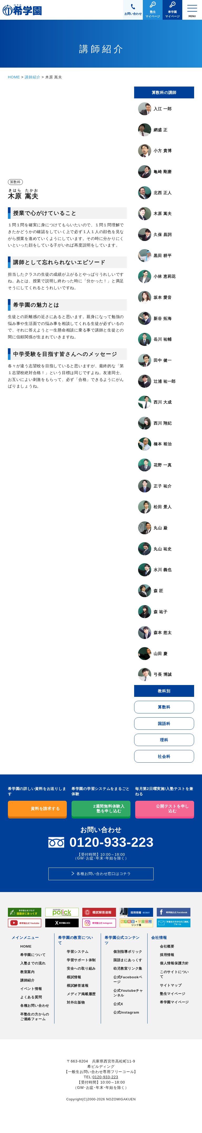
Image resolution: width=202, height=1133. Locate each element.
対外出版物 (76, 1002)
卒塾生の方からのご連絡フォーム (34, 1016)
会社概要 (167, 946)
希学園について (33, 955)
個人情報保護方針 (174, 963)
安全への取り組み (81, 968)
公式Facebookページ (127, 979)
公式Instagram (126, 1012)
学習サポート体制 (81, 960)
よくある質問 (31, 997)
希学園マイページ (174, 1002)
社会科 (164, 756)
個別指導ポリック (127, 952)
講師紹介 (32, 77)
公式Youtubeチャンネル (128, 993)
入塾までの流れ (33, 963)
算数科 (164, 707)
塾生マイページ (172, 994)
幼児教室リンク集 (127, 968)
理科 (164, 740)
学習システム (78, 952)
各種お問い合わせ (34, 1006)
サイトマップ (171, 985)
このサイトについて (174, 974)
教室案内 (27, 972)
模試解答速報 (78, 986)
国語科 (164, 723)
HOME (14, 77)
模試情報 (74, 977)
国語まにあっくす (127, 960)
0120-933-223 (105, 1077)
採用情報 (167, 955)
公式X (118, 1004)
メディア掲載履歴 (81, 994)
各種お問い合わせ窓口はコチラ (104, 874)
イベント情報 (31, 989)
